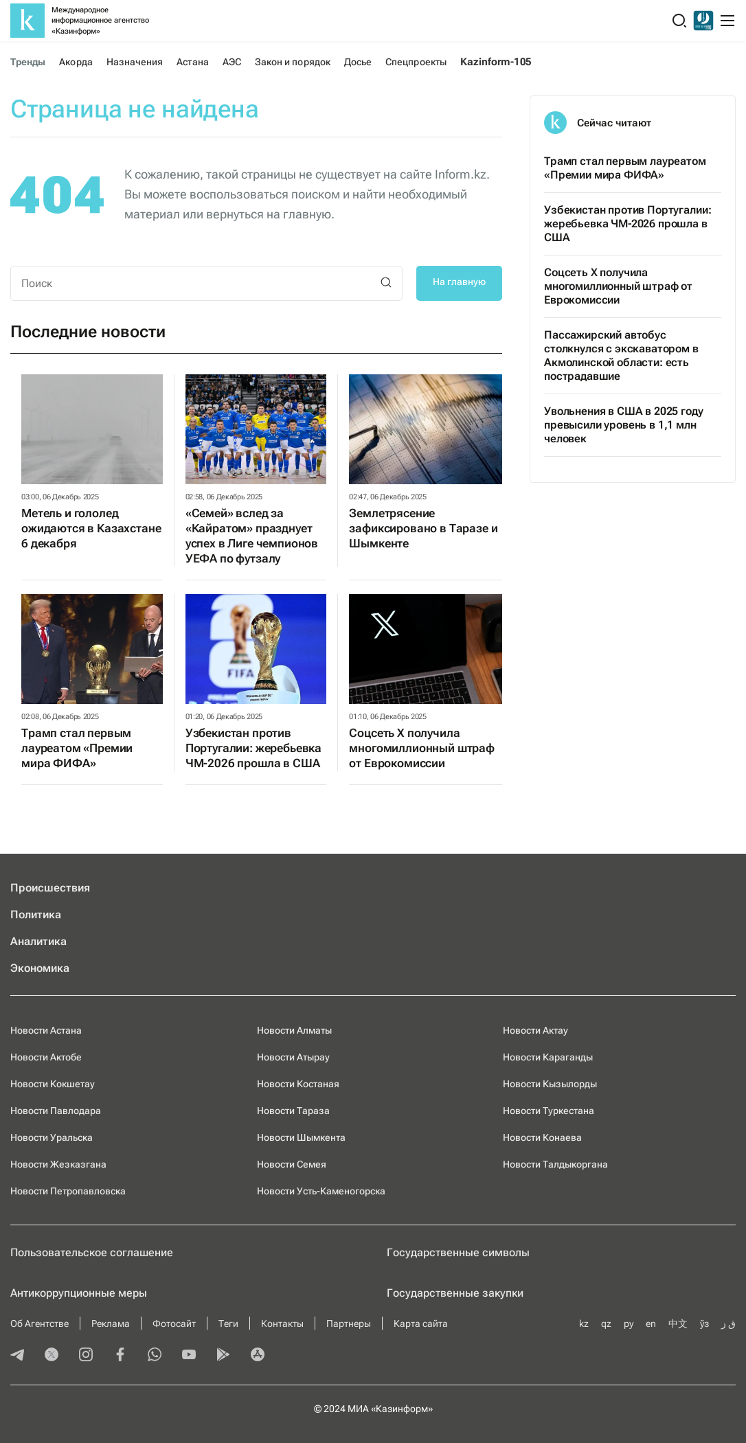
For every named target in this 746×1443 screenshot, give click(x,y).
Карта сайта (421, 1323)
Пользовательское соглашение (91, 1252)
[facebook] (120, 1356)
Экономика (39, 968)
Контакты (282, 1323)
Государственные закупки (455, 1292)
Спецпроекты (416, 61)
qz (606, 1323)
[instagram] (86, 1356)
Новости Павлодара (55, 1110)
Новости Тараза (293, 1110)
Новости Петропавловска (68, 1190)
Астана (192, 61)
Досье (358, 61)
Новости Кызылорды (550, 1083)
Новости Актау (535, 1030)
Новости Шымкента (301, 1137)
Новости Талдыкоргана (555, 1164)
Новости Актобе (46, 1057)
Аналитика (38, 941)
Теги (228, 1323)
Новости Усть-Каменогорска (321, 1190)
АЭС (232, 61)
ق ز (728, 1323)
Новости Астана (46, 1030)
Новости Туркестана (548, 1110)
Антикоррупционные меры (78, 1292)
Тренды (27, 61)
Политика (35, 914)
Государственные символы (458, 1252)
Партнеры (348, 1323)
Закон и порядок (292, 61)
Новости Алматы (294, 1030)
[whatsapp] (154, 1356)
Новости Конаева (542, 1137)
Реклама (110, 1323)
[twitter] (51, 1356)
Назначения (134, 61)
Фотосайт (174, 1323)
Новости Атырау (293, 1057)
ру (628, 1323)
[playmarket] (223, 1356)
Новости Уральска (51, 1137)
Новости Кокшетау (52, 1083)
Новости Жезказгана (58, 1164)
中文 (678, 1323)
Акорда (75, 61)
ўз (704, 1323)
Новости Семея (291, 1164)
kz (584, 1323)
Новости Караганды (548, 1057)
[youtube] (189, 1356)
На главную (459, 281)
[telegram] (17, 1356)
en (651, 1323)
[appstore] (257, 1356)
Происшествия (50, 887)
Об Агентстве (39, 1323)
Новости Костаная (298, 1083)
